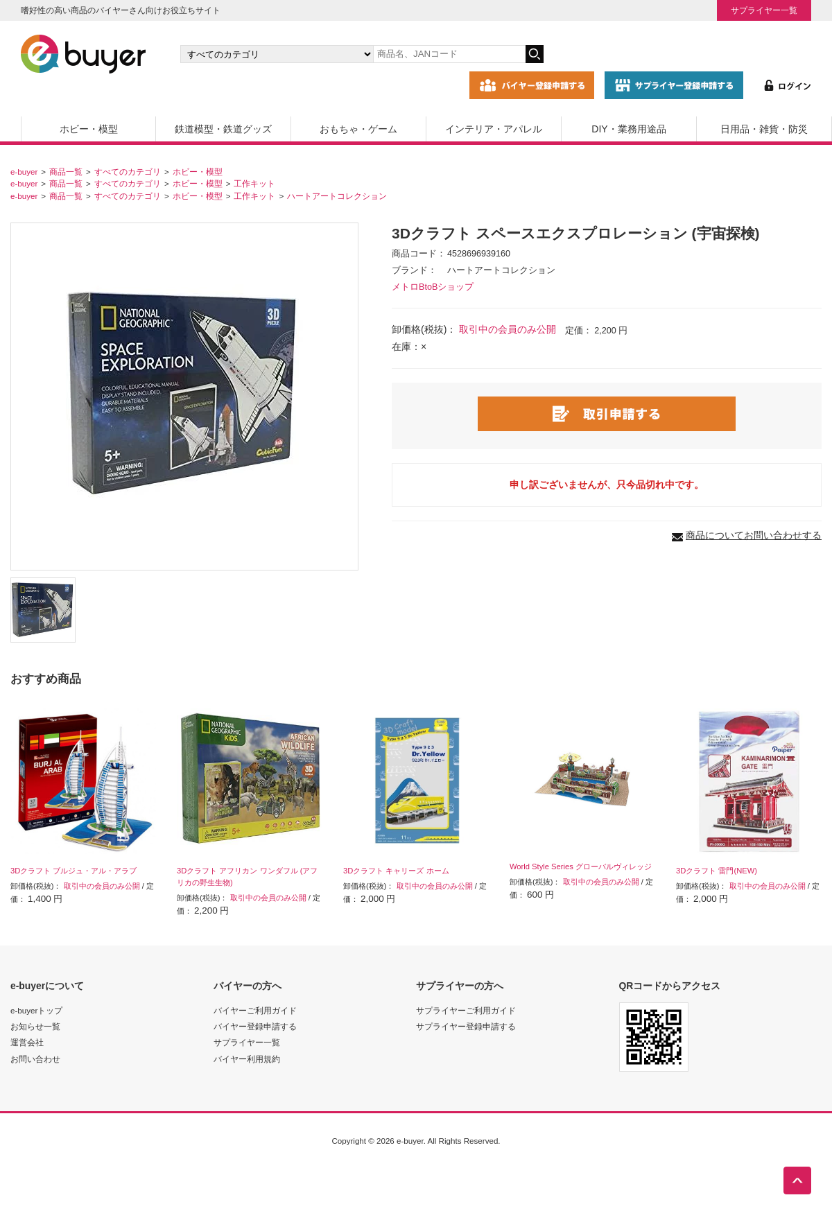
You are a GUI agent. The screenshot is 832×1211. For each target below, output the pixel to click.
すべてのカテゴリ (127, 171)
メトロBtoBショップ (433, 287)
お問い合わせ (35, 1058)
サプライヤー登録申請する (466, 1026)
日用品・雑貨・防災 (764, 128)
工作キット (254, 183)
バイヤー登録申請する (255, 1026)
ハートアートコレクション (337, 195)
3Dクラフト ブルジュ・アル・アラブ (73, 870)
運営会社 (27, 1042)
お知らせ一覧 (35, 1026)
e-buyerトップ (36, 1010)
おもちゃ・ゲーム (358, 128)
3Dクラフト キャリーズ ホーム (396, 870)
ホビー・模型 (89, 128)
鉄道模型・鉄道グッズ (223, 128)
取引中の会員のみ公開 (507, 329)
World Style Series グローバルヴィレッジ (581, 866)
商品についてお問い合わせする (754, 535)
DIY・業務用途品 (628, 128)
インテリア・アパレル (493, 128)
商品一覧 (66, 171)
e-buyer (23, 171)
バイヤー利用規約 (247, 1058)
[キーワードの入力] (449, 54)
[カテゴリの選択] (276, 54)
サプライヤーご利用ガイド (466, 1010)
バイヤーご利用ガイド (255, 1010)
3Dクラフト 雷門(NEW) (716, 870)
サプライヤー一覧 (764, 10)
